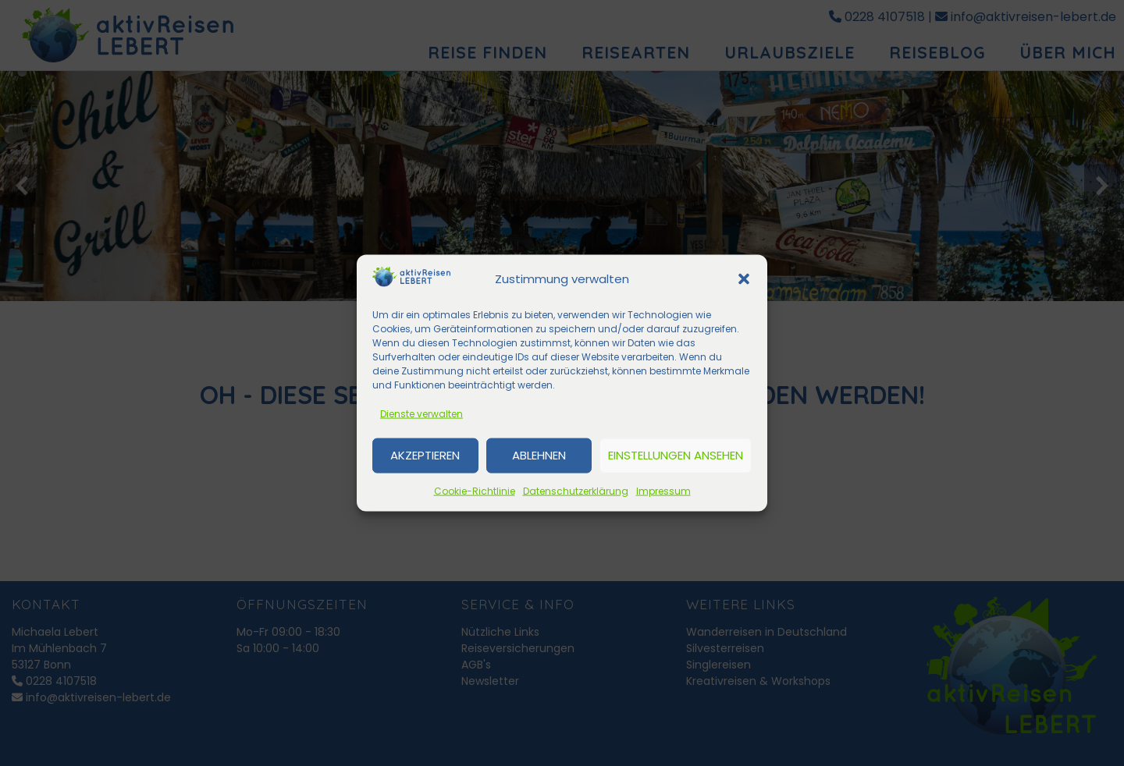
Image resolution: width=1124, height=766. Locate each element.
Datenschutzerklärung (575, 490)
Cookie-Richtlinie (474, 490)
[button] (744, 279)
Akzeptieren (425, 455)
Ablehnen (539, 455)
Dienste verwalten (421, 413)
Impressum (663, 490)
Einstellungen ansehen (675, 455)
